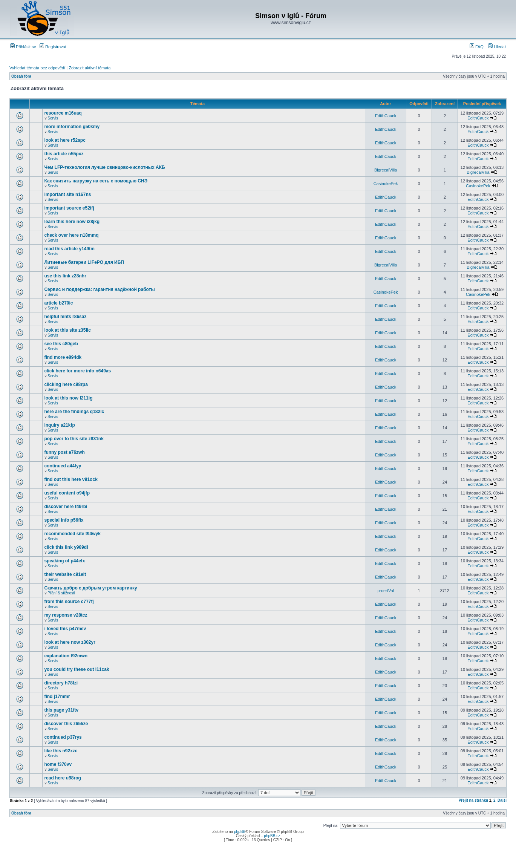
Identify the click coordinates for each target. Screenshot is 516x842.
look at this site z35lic (67, 330)
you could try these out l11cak (76, 669)
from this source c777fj (68, 601)
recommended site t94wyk (72, 533)
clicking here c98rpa (65, 384)
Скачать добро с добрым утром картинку (90, 588)
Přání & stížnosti (61, 593)
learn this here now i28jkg (72, 221)
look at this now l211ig (68, 398)
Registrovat (53, 46)
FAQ (477, 46)
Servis (52, 118)
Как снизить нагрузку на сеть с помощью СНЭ (95, 181)
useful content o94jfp (67, 493)
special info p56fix (63, 520)
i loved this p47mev (65, 628)
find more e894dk (62, 357)
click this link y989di (66, 547)
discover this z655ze (66, 723)
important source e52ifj (69, 208)
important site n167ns (67, 194)
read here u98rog (62, 778)
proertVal (385, 590)
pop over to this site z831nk (73, 438)
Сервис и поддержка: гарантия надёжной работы (99, 289)
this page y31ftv (61, 710)
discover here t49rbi (65, 506)
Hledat (497, 46)
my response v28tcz (65, 615)
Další (502, 800)
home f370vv (58, 764)
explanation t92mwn (65, 655)
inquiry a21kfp (59, 425)
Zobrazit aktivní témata (89, 68)
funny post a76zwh (64, 452)
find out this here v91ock (70, 479)
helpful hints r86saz (65, 316)
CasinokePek (386, 183)
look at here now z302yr (69, 642)
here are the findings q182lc (74, 411)
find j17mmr (57, 696)
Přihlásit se (23, 46)
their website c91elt (65, 574)
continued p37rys (62, 737)
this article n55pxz (63, 153)
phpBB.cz (272, 836)
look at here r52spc (64, 140)
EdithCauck (385, 115)
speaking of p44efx (64, 560)
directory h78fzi (61, 683)
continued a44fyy (62, 465)
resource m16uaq (62, 113)
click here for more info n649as (77, 371)
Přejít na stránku (473, 800)
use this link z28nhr (65, 276)
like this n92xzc (60, 750)
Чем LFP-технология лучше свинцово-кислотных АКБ (104, 167)
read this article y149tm (69, 248)
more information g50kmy (72, 126)
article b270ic (58, 303)
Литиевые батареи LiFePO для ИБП (84, 262)
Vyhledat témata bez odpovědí (37, 68)
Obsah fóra (21, 76)
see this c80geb (61, 343)
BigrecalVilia (385, 170)
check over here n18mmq (71, 235)
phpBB (239, 832)
